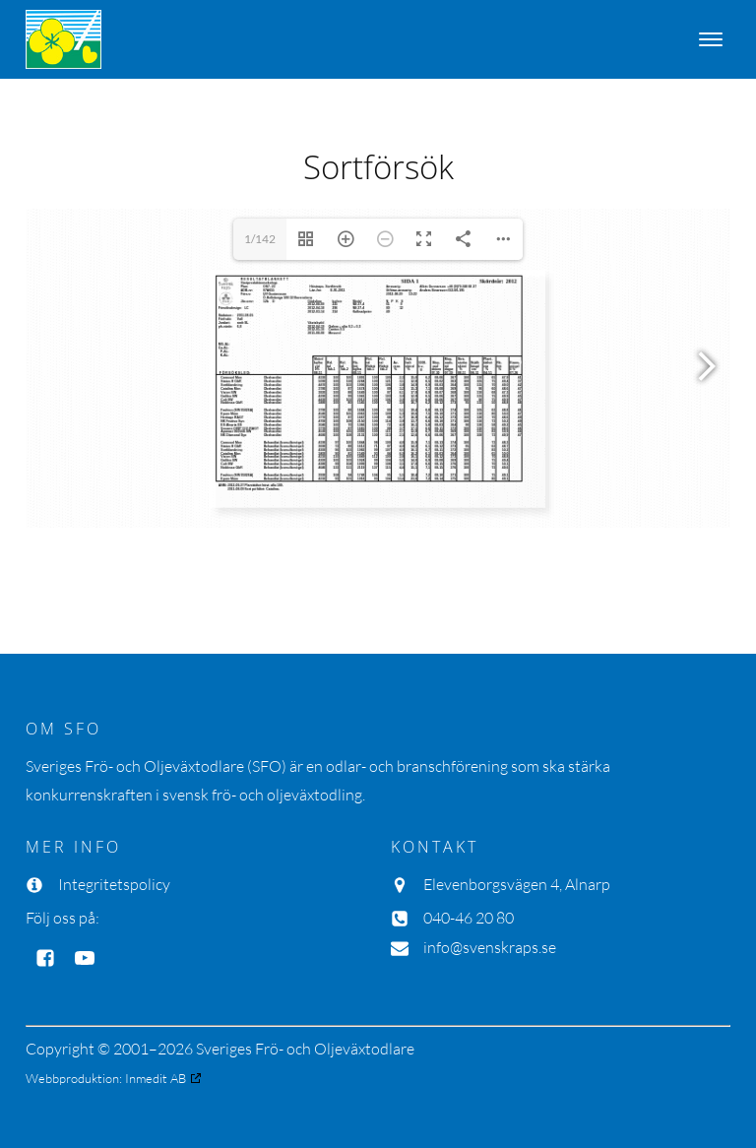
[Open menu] (710, 39)
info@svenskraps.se (489, 947)
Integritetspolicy (114, 884)
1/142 (260, 238)
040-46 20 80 (468, 917)
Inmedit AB (155, 1078)
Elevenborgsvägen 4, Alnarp (516, 884)
